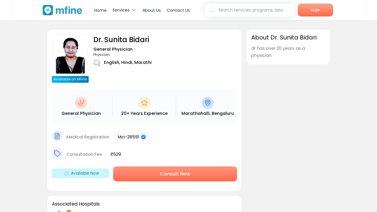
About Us (152, 10)
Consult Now (175, 173)
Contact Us (178, 10)
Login (315, 9)
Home (100, 10)
